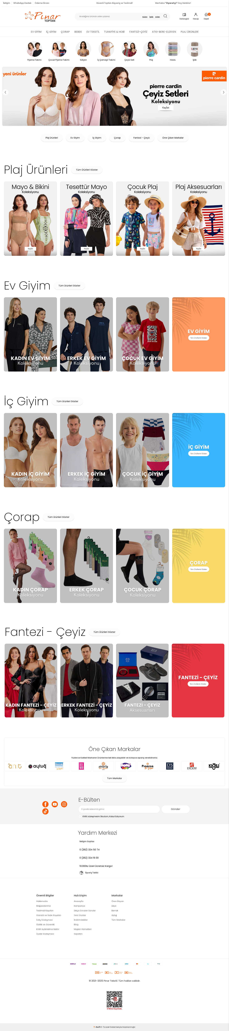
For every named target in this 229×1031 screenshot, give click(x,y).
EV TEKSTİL (92, 32)
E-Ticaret (105, 1027)
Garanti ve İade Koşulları (48, 915)
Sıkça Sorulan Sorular (85, 910)
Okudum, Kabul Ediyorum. (101, 817)
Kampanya (79, 905)
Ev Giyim (75, 137)
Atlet (157, 17)
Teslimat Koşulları (45, 910)
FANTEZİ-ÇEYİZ (138, 32)
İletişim (6, 3)
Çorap (117, 137)
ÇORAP (65, 32)
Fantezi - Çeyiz (141, 137)
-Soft (97, 1027)
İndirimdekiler (81, 919)
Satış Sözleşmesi (44, 919)
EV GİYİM (36, 32)
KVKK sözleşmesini (91, 816)
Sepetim (78, 933)
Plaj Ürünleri (52, 137)
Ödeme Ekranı (42, 3)
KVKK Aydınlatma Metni (47, 929)
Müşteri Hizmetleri (82, 929)
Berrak (115, 910)
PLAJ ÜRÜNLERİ (189, 32)
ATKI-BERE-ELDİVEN (164, 32)
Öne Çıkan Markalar (173, 137)
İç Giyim (97, 137)
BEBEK (78, 32)
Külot (145, 17)
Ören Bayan (118, 901)
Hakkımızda (42, 901)
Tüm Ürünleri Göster (87, 169)
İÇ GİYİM (51, 32)
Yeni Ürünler (80, 915)
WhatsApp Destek (22, 3)
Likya (114, 905)
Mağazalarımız (43, 905)
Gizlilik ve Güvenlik (45, 924)
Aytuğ (114, 915)
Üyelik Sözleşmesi (45, 933)
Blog (76, 924)
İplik (151, 17)
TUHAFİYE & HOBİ (114, 32)
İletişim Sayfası (86, 841)
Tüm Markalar (114, 778)
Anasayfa (78, 901)
